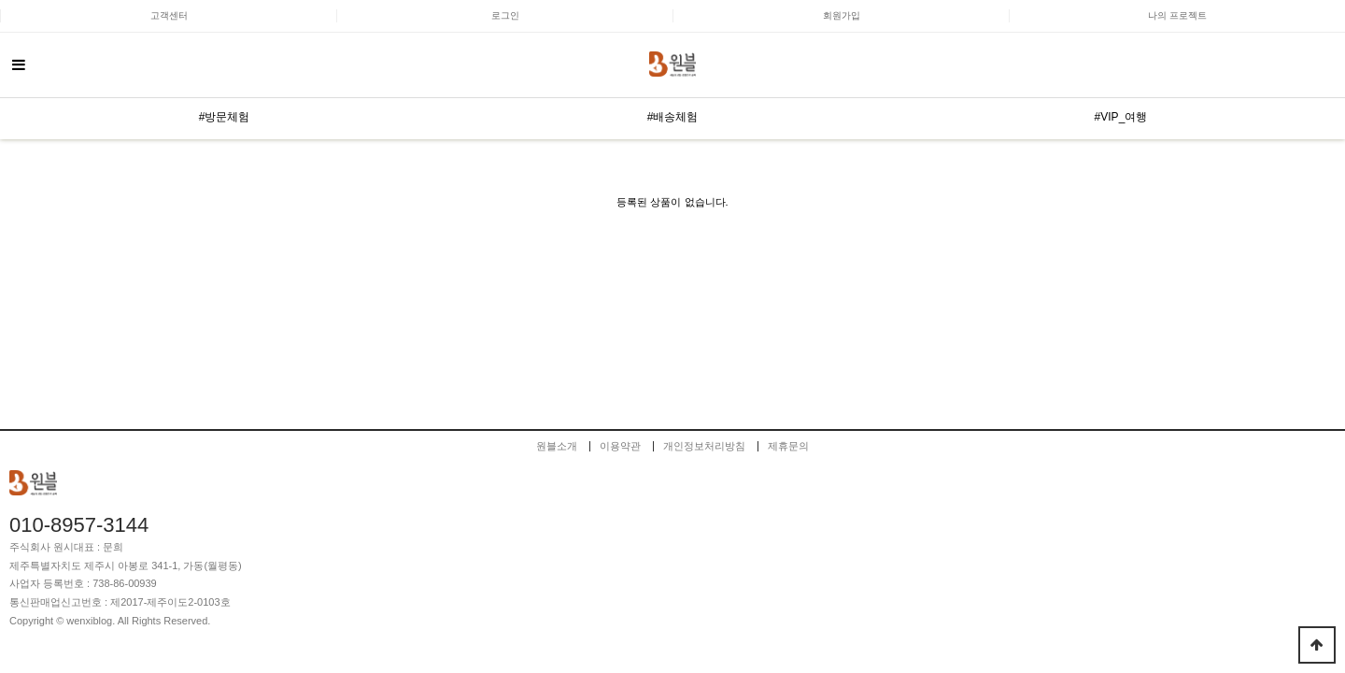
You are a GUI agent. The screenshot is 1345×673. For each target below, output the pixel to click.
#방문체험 (224, 116)
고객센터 (169, 15)
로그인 (505, 15)
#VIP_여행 (1121, 116)
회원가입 (841, 15)
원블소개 (556, 446)
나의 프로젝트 (1177, 15)
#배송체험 (673, 116)
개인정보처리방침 (704, 446)
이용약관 (620, 446)
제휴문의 (788, 446)
